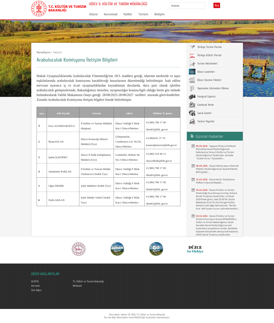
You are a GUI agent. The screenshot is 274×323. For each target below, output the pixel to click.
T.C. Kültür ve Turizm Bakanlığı (88, 281)
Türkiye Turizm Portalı (205, 47)
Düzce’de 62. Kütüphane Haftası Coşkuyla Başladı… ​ (215, 181)
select (206, 5)
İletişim (159, 14)
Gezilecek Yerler (201, 105)
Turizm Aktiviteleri (203, 63)
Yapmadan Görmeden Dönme (209, 88)
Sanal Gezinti (200, 113)
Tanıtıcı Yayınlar (201, 121)
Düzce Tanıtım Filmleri (205, 80)
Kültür (128, 14)
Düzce (93, 14)
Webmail (77, 285)
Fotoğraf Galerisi (202, 96)
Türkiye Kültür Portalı (205, 55)
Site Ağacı (36, 290)
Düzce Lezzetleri (202, 72)
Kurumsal (110, 14)
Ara (217, 5)
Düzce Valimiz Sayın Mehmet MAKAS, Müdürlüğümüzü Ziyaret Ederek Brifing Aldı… (217, 168)
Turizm (143, 14)
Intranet (35, 285)
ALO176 (35, 281)
